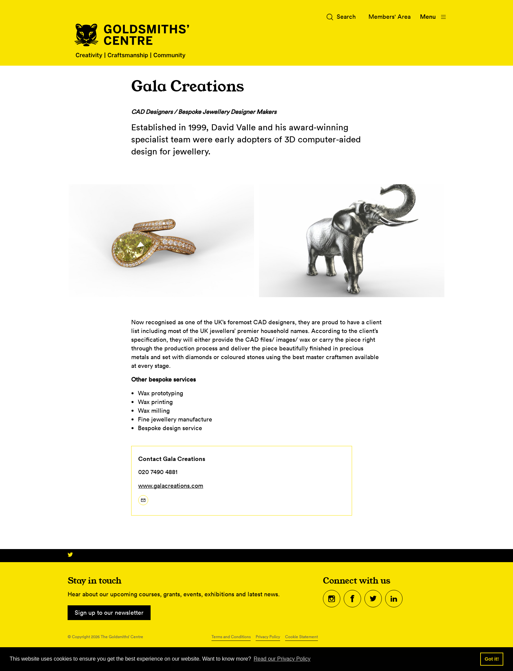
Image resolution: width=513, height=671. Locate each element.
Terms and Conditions (231, 637)
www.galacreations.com (170, 485)
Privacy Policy (268, 637)
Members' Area (389, 16)
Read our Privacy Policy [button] (282, 659)
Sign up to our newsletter (109, 612)
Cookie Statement (301, 637)
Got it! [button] (492, 659)
